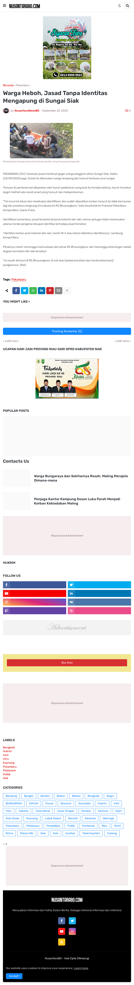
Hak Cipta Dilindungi (76, 958)
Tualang (112, 833)
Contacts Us (16, 461)
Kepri (118, 811)
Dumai (49, 803)
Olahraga (108, 818)
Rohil (117, 826)
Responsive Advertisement (67, 317)
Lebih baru (11, 341)
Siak (5, 778)
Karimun (103, 811)
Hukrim (7, 751)
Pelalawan (9, 770)
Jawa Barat (42, 811)
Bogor (110, 796)
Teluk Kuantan (91, 833)
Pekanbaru (23, 85)
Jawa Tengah (65, 811)
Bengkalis (9, 747)
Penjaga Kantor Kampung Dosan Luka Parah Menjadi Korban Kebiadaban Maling (77, 501)
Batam (61, 796)
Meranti (73, 818)
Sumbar (70, 833)
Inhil (5, 755)
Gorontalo (84, 803)
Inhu (6, 759)
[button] (4, 5)
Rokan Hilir (26, 833)
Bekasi (76, 796)
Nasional (90, 818)
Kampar (86, 811)
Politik (6, 774)
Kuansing (8, 762)
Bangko (29, 796)
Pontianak (88, 826)
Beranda (8, 85)
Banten (45, 796)
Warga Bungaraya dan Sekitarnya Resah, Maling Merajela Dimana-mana (81, 478)
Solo (55, 833)
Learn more (81, 968)
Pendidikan (53, 826)
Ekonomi (65, 803)
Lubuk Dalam (53, 818)
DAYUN (33, 803)
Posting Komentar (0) (67, 331)
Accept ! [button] (14, 976)
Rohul (9, 833)
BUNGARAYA (14, 803)
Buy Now (67, 662)
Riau (104, 826)
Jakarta (23, 811)
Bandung (11, 796)
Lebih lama (122, 341)
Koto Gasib (12, 818)
